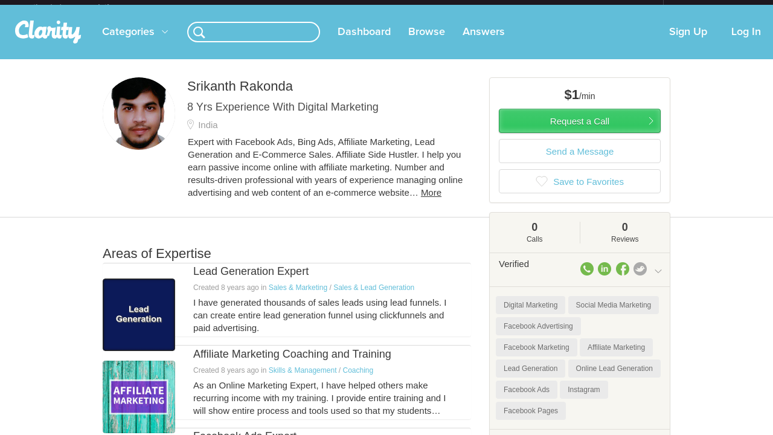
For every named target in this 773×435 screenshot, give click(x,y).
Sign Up (688, 41)
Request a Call (579, 131)
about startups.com (706, 8)
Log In (746, 41)
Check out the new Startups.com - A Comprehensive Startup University (531, 8)
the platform (84, 7)
